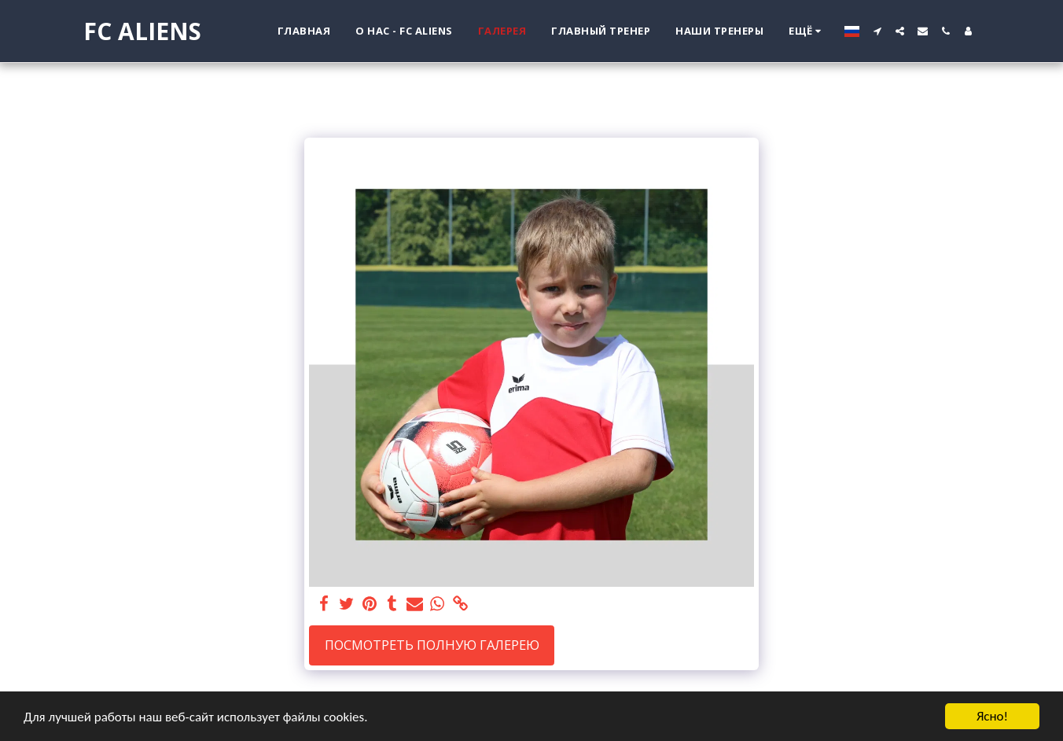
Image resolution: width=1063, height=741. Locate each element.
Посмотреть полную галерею (432, 645)
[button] (877, 31)
